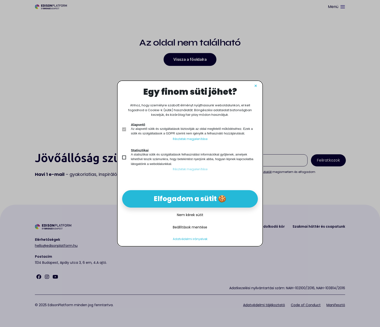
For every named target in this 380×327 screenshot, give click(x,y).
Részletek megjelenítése (190, 139)
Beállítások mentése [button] (190, 227)
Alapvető (138, 124)
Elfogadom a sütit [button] (185, 198)
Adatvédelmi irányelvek (190, 239)
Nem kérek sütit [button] (190, 214)
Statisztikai (140, 150)
